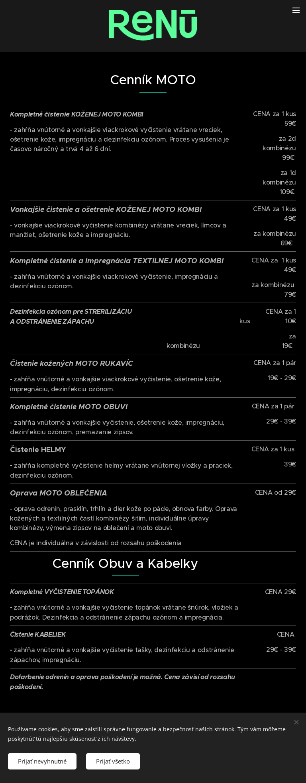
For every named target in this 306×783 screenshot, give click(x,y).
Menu (296, 10)
